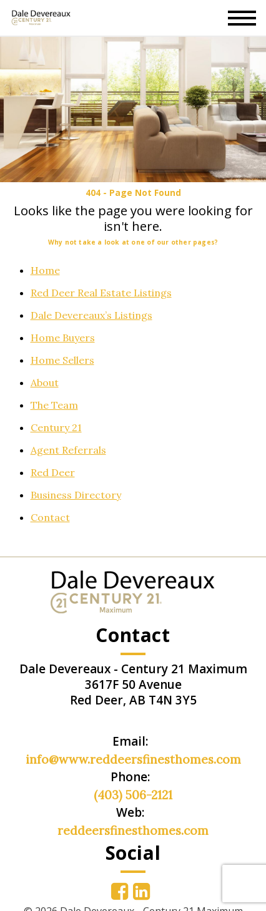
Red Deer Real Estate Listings (101, 292)
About (45, 382)
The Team (54, 405)
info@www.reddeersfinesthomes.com (133, 759)
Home (45, 270)
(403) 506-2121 (133, 794)
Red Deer (53, 472)
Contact (50, 517)
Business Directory (76, 495)
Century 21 (56, 427)
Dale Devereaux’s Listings (91, 315)
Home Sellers (62, 360)
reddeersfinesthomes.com (133, 830)
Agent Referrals (68, 450)
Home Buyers (63, 337)
